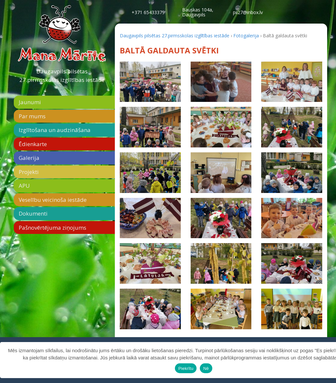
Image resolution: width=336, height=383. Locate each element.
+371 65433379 (148, 12)
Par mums (32, 116)
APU (24, 185)
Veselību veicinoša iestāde (53, 199)
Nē (206, 368)
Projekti (29, 172)
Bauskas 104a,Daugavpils (197, 12)
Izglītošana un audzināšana (55, 130)
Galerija (29, 158)
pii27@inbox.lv (248, 12)
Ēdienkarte (33, 144)
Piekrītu (185, 368)
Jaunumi (30, 102)
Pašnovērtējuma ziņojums (52, 227)
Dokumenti (33, 213)
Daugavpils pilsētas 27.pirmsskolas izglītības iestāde (62, 75)
